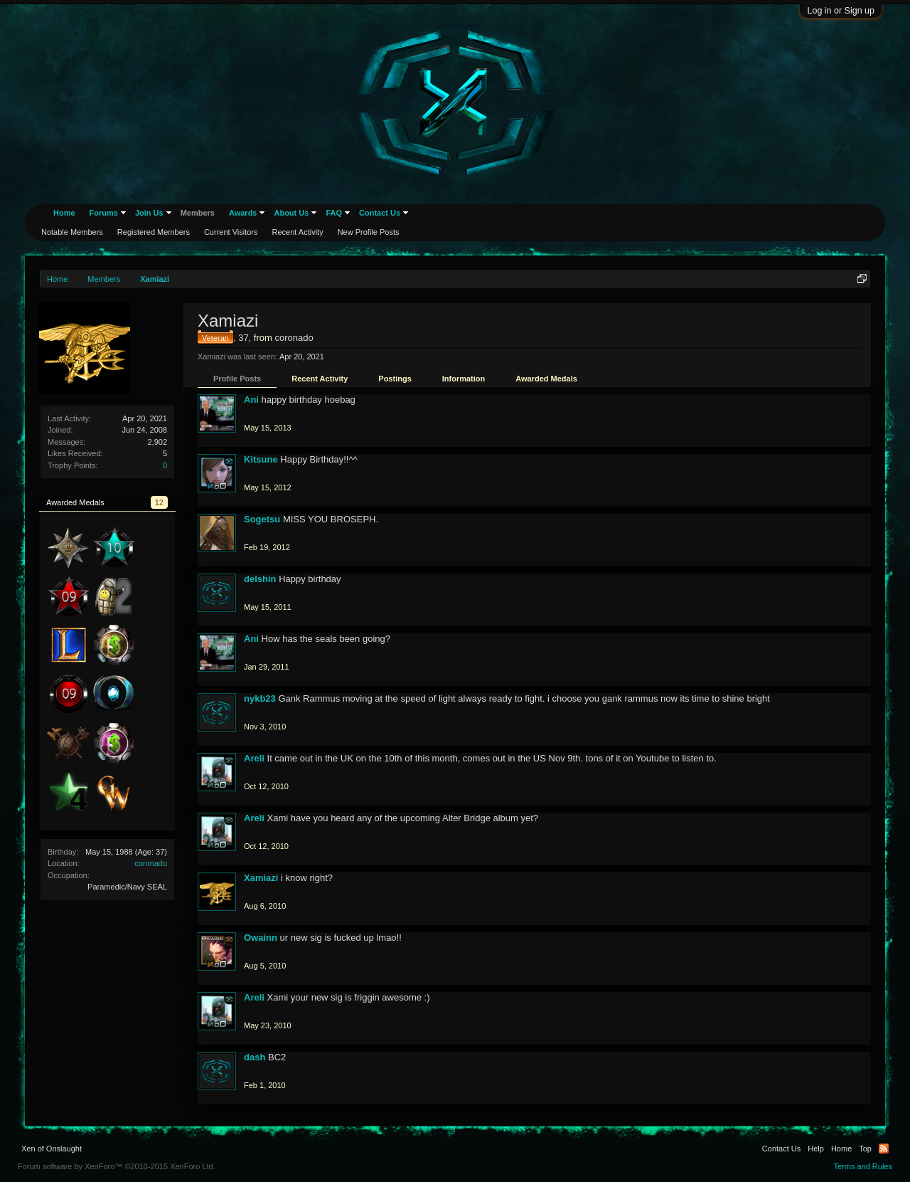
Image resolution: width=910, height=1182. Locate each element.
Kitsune (261, 459)
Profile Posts (237, 378)
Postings (394, 378)
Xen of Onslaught (51, 1148)
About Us (291, 213)
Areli (254, 758)
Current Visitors (231, 232)
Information (464, 378)
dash (254, 1057)
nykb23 (260, 698)
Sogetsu (262, 519)
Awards (243, 213)
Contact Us (379, 213)
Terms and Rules (862, 1166)
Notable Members (72, 232)
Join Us (149, 213)
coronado (150, 863)
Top (865, 1148)
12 (159, 502)
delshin (260, 579)
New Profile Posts (369, 232)
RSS (884, 1149)
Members (198, 213)
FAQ (334, 213)
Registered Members (153, 232)
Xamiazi (261, 877)
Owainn (260, 937)
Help (816, 1148)
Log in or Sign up (840, 11)
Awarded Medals (546, 378)
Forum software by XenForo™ (116, 1166)
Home (64, 213)
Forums (104, 213)
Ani (251, 399)
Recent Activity (319, 378)
